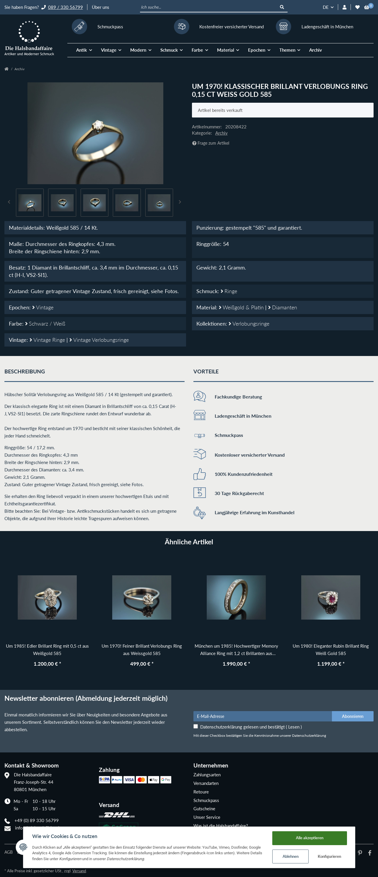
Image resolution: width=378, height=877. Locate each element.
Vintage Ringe (48, 340)
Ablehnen (291, 856)
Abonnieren (353, 716)
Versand (79, 870)
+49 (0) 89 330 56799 (36, 820)
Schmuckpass (206, 800)
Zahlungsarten (207, 774)
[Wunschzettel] (357, 7)
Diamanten (282, 307)
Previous (9, 202)
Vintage (42, 307)
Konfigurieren (329, 856)
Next (180, 202)
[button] (344, 7)
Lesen (294, 726)
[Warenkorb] (367, 7)
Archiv (315, 50)
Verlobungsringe (249, 323)
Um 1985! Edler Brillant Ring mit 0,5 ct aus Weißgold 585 (47, 649)
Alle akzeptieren (309, 837)
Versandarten (206, 783)
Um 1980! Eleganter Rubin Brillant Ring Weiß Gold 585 (331, 649)
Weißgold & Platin (242, 307)
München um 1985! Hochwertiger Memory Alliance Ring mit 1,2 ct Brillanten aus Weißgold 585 (236, 650)
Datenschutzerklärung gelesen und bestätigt (251, 726)
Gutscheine (204, 808)
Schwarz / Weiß (45, 323)
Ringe (229, 291)
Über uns (100, 7)
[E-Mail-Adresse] (262, 716)
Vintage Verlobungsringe (99, 340)
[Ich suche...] (208, 7)
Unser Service (206, 817)
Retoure (201, 791)
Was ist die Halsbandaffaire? (220, 825)
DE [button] (326, 7)
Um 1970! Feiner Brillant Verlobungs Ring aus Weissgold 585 (142, 649)
